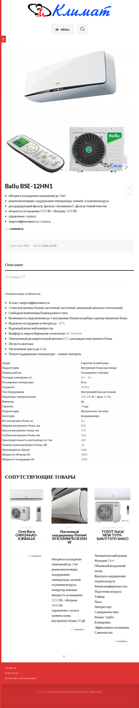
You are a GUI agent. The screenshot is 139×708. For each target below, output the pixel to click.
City (26, 245)
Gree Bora (26, 527)
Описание (14, 264)
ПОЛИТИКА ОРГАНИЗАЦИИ (20, 678)
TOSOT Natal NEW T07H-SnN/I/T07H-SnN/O (112, 535)
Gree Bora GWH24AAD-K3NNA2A (26, 535)
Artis (69, 527)
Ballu (45, 245)
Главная (10, 667)
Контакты (11, 673)
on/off (53, 245)
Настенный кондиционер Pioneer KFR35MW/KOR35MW (69, 536)
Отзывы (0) (15, 276)
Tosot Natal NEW (112, 527)
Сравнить (16, 229)
